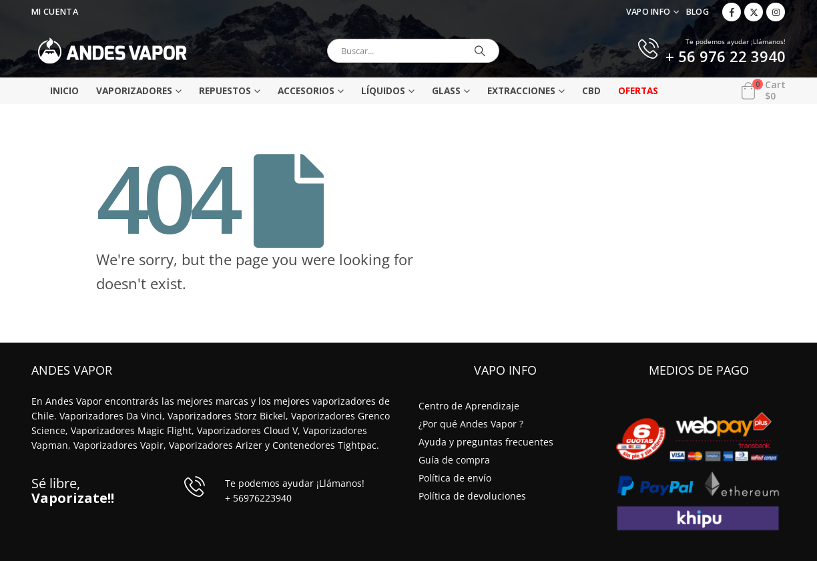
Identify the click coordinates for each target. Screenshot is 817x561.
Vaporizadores (134, 90)
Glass (446, 90)
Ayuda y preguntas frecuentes (486, 441)
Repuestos (225, 90)
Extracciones (521, 90)
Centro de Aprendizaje (469, 405)
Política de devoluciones (472, 496)
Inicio (64, 90)
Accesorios (306, 90)
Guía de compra (454, 459)
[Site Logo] (112, 50)
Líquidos (383, 90)
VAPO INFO (648, 11)
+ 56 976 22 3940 (725, 57)
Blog (697, 11)
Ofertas (638, 90)
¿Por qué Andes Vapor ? (471, 423)
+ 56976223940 (258, 498)
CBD (591, 90)
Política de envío (455, 478)
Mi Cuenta (54, 11)
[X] (753, 12)
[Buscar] (480, 50)
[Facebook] (731, 12)
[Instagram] (775, 12)
